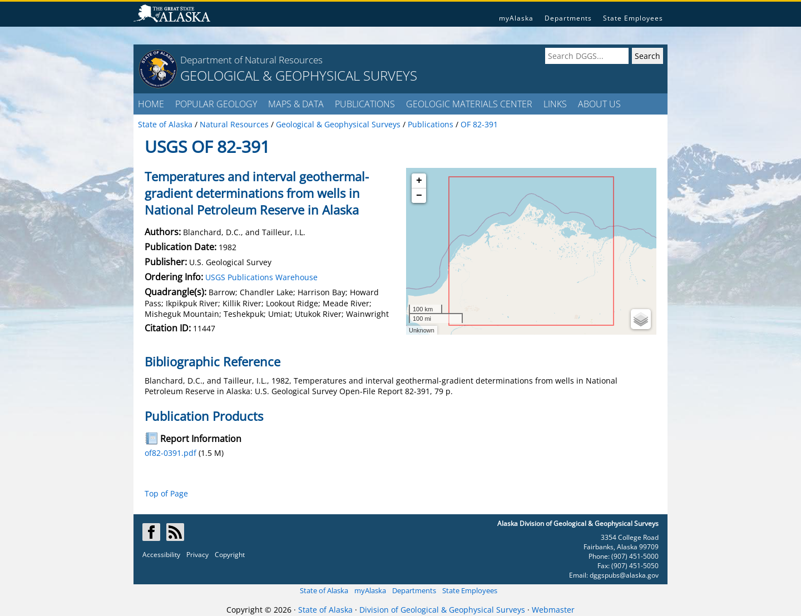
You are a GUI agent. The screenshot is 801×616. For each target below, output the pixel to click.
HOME (151, 104)
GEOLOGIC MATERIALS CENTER (469, 104)
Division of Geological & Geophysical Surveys (442, 609)
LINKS (555, 104)
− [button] (419, 195)
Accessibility (161, 554)
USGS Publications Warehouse (261, 277)
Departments (568, 18)
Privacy (197, 554)
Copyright (230, 554)
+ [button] (419, 180)
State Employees (633, 18)
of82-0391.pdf (170, 453)
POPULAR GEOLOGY (216, 104)
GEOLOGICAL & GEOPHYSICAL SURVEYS (298, 75)
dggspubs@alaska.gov (624, 575)
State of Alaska (324, 590)
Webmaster (553, 609)
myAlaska (516, 18)
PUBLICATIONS (365, 104)
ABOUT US (599, 104)
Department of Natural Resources (251, 59)
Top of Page (166, 493)
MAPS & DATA (296, 104)
